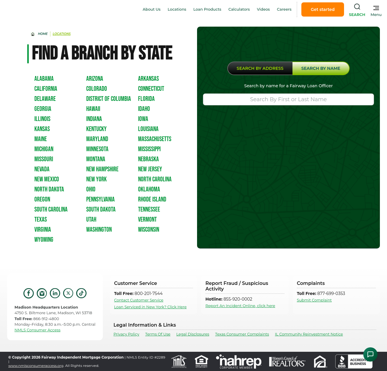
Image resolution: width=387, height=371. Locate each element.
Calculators (239, 9)
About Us (152, 9)
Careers (284, 9)
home (43, 34)
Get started (323, 9)
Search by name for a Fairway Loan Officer (288, 85)
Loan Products (207, 9)
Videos (263, 9)
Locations (177, 9)
